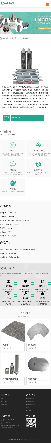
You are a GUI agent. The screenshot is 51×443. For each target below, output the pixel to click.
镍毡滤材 (5, 345)
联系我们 (4, 404)
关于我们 (4, 401)
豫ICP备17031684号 (32, 439)
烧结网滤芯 (26, 38)
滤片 (11, 348)
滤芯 (19, 38)
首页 (2, 398)
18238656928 (16, 118)
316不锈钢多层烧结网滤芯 (10, 379)
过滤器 (28, 410)
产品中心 (13, 38)
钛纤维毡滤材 (32, 345)
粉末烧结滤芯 (30, 404)
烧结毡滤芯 (30, 401)
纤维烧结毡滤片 (32, 379)
